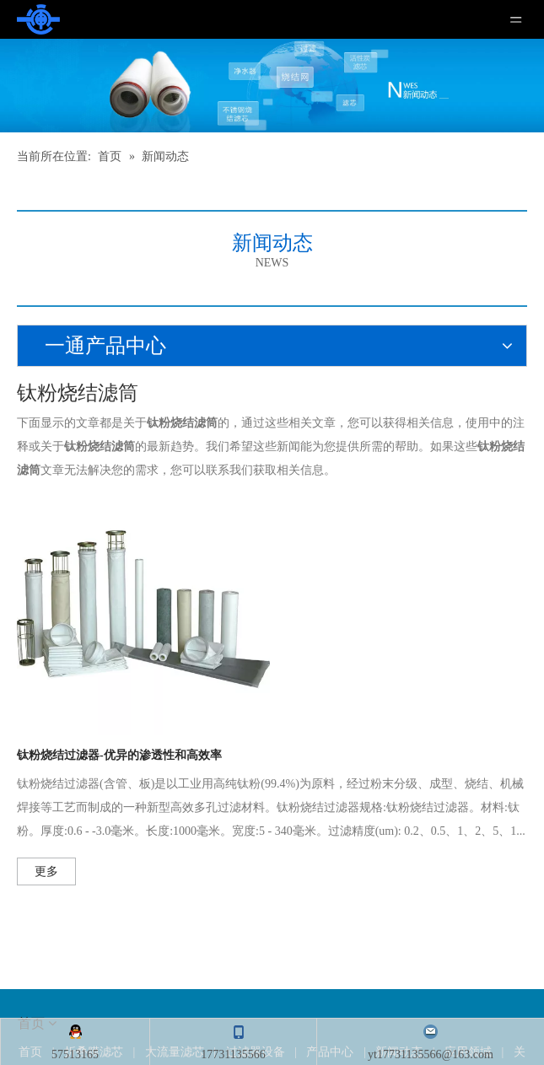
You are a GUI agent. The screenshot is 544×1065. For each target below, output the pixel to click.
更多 (46, 871)
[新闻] (272, 85)
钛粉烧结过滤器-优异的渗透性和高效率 (119, 755)
